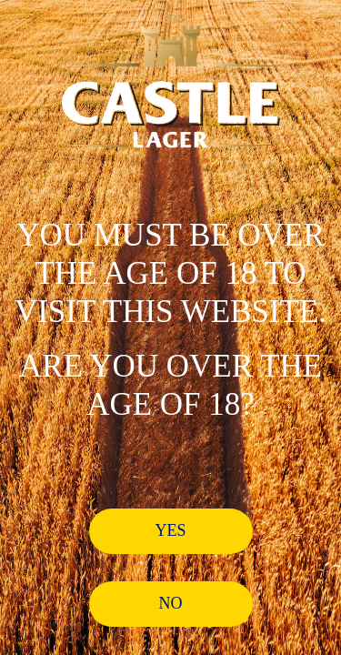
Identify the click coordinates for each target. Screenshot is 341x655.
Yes (170, 530)
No (171, 603)
